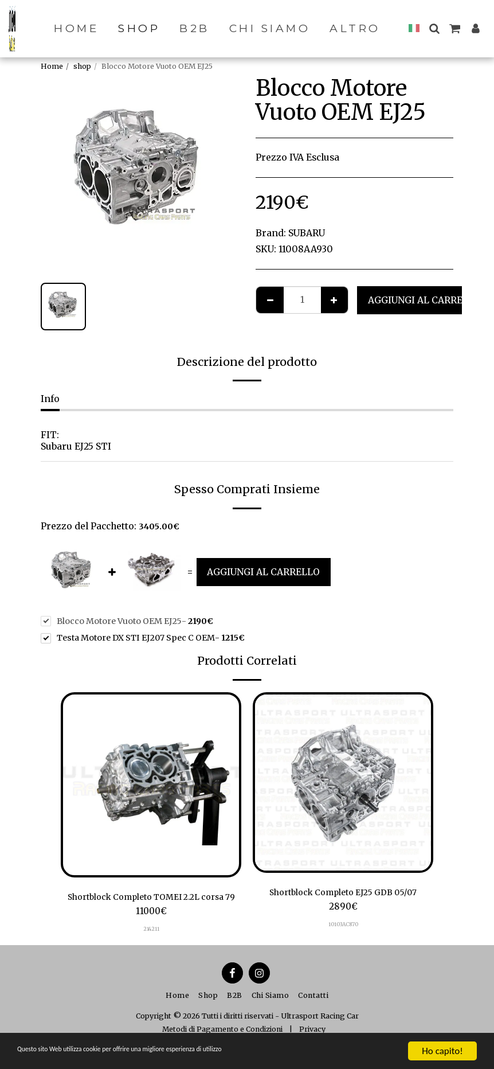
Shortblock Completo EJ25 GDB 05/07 (343, 893)
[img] (151, 784)
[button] (439, 28)
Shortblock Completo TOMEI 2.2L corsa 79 (151, 904)
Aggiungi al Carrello (424, 300)
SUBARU (306, 233)
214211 (151, 943)
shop (82, 66)
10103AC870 (343, 925)
